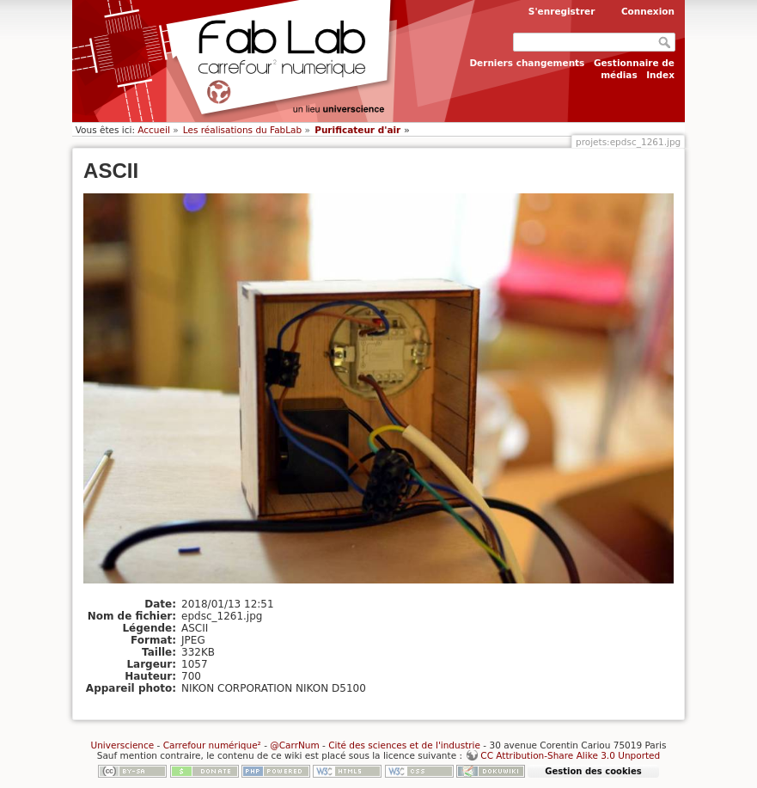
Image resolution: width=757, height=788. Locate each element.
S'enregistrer (561, 11)
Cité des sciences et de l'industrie (404, 745)
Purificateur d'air (357, 130)
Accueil (153, 130)
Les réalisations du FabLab (242, 130)
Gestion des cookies (593, 771)
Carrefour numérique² (212, 745)
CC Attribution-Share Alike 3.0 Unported (570, 755)
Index (660, 75)
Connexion (648, 11)
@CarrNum (294, 745)
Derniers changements (526, 63)
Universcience (122, 745)
